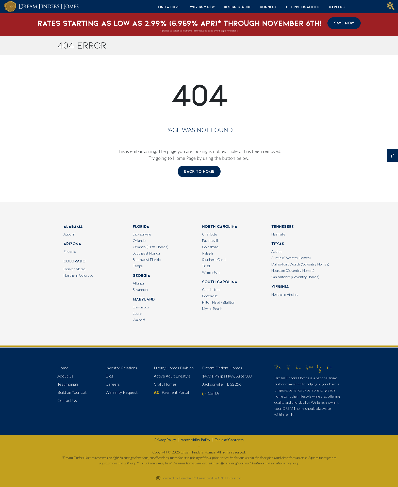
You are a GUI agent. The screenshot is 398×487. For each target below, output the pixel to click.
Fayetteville (211, 240)
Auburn (69, 234)
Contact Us (67, 400)
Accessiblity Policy (195, 439)
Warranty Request (122, 392)
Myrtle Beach (212, 308)
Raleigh (207, 253)
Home (63, 367)
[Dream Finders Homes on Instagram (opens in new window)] (299, 367)
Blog (109, 375)
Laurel (137, 313)
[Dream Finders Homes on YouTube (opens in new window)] (320, 370)
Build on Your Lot (72, 392)
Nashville (278, 234)
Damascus (141, 307)
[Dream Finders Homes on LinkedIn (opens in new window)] (289, 367)
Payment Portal (171, 392)
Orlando (139, 240)
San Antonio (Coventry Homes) (295, 277)
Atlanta (138, 283)
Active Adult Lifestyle (172, 375)
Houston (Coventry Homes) (292, 270)
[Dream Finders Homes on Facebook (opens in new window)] (277, 367)
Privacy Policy (165, 439)
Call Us (211, 393)
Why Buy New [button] (202, 7)
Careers (337, 7)
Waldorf (139, 320)
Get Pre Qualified (303, 7)
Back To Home (199, 171)
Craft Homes (165, 384)
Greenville (210, 296)
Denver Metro (74, 269)
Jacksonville (142, 234)
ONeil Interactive (230, 478)
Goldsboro (210, 247)
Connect (268, 7)
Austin (276, 251)
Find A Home (169, 7)
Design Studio (237, 7)
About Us (65, 375)
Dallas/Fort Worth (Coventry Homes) (300, 264)
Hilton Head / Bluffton (218, 302)
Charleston (211, 289)
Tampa (138, 266)
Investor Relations (121, 367)
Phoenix (69, 251)
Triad (206, 266)
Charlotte (209, 234)
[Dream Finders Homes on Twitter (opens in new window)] (309, 367)
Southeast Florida (146, 253)
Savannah (140, 289)
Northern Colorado (78, 275)
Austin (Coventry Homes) (291, 258)
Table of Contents (229, 439)
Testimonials (67, 384)
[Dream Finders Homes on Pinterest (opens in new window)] (329, 367)
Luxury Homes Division (174, 367)
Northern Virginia (284, 294)
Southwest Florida (147, 259)
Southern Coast (214, 259)
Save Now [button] (344, 23)
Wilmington (211, 272)
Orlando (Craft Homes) (150, 247)
